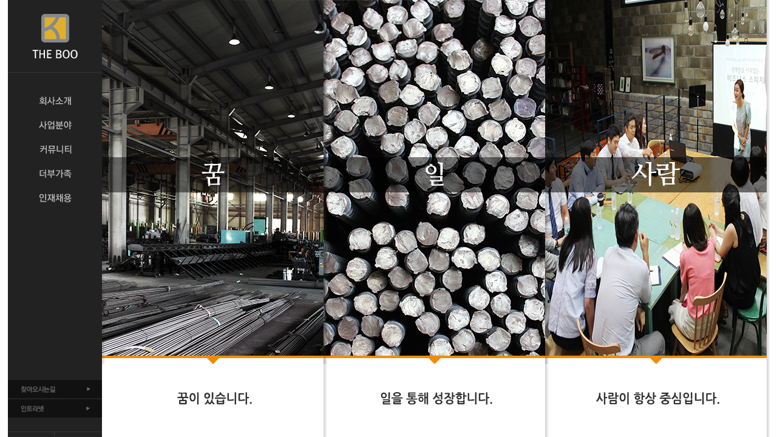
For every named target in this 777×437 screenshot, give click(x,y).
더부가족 (55, 173)
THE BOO (55, 36)
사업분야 (55, 125)
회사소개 (55, 101)
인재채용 (55, 198)
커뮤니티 (55, 149)
